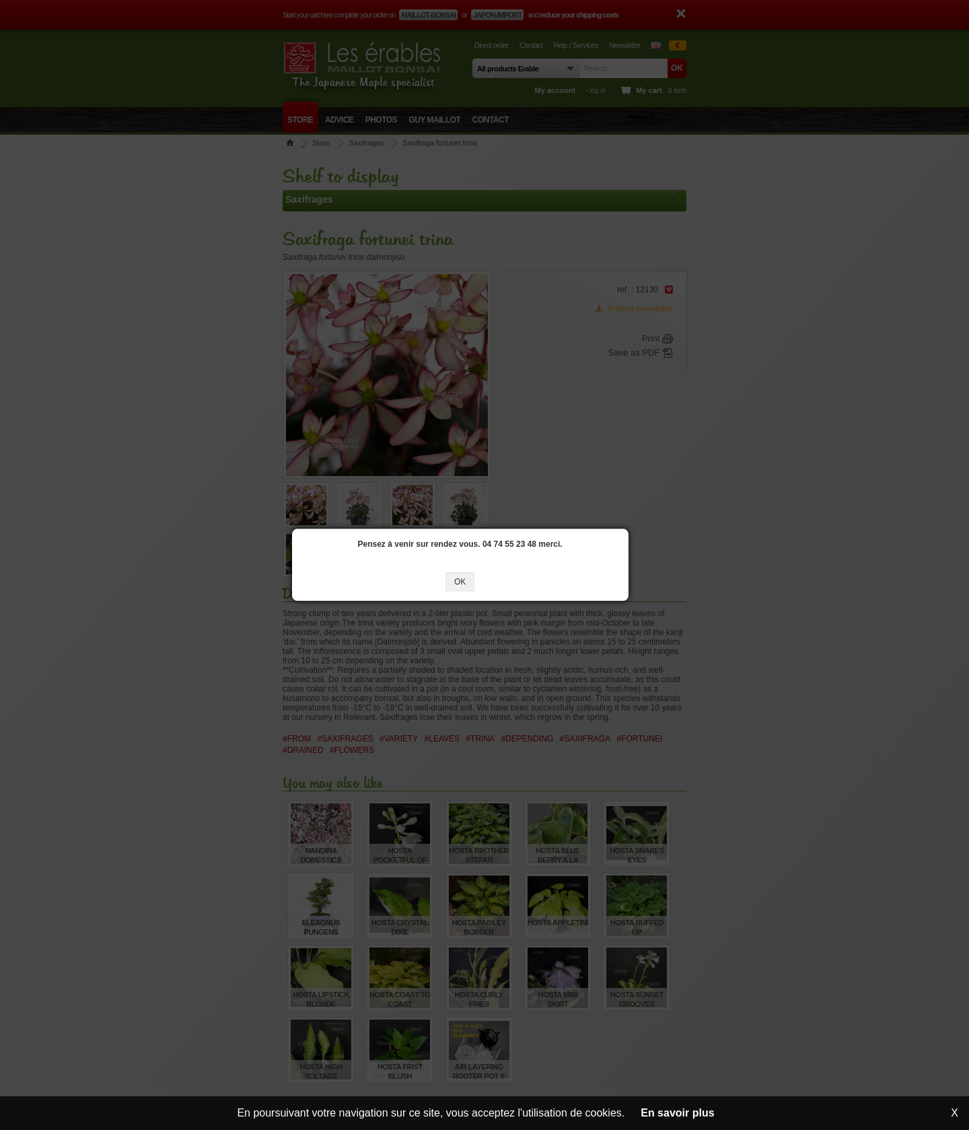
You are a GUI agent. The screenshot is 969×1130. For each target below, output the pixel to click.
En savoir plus (677, 1113)
